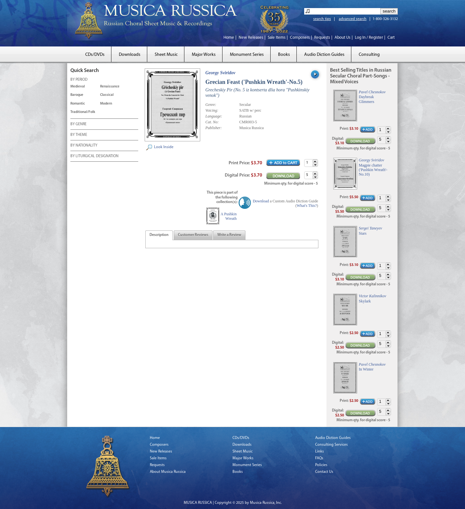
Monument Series (247, 54)
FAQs (319, 458)
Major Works (204, 54)
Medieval (77, 86)
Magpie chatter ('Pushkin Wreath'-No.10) (373, 170)
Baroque (76, 95)
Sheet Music (166, 54)
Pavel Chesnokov (372, 92)
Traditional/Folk (82, 112)
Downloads (129, 54)
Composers (300, 38)
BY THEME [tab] (78, 135)
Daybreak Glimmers (366, 99)
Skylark (365, 301)
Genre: (210, 104)
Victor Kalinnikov (372, 296)
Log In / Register (369, 38)
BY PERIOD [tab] (79, 80)
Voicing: (211, 110)
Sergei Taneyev (370, 228)
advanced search (353, 19)
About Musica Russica (168, 472)
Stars (363, 233)
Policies (321, 465)
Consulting (369, 54)
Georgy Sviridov (220, 72)
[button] (315, 161)
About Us (342, 38)
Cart (391, 38)
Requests (322, 38)
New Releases (251, 38)
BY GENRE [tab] (78, 124)
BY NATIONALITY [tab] (83, 145)
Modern (106, 104)
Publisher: (213, 128)
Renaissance (109, 86)
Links (319, 451)
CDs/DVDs (95, 54)
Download (261, 201)
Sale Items (276, 38)
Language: (213, 116)
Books (284, 54)
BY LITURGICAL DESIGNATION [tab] (94, 156)
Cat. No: (212, 122)
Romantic (77, 104)
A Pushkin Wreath (229, 216)
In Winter (366, 369)
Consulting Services (331, 445)
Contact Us (324, 472)
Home (228, 38)
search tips (322, 19)
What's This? (307, 205)
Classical (107, 95)
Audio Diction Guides (324, 54)
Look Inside (163, 147)
